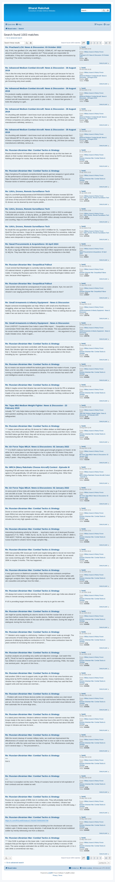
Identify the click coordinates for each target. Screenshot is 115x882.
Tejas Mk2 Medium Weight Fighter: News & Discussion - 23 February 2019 (93, 414)
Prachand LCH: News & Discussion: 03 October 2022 (94, 56)
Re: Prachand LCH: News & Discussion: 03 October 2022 (33, 47)
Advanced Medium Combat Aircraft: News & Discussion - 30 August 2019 (93, 76)
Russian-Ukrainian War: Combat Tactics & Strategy (92, 159)
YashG (83, 47)
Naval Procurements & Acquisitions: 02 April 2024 (93, 252)
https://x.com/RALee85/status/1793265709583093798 (26, 821)
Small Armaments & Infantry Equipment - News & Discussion (95, 311)
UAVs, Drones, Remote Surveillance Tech (96, 197)
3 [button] (94, 43)
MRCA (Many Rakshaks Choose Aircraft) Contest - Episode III (95, 476)
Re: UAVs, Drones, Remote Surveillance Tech (27, 191)
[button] (83, 43)
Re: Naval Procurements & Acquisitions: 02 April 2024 (31, 244)
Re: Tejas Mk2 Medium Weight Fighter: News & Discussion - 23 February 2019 (36, 406)
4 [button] (97, 43)
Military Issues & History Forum (93, 52)
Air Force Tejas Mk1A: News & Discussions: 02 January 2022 (94, 455)
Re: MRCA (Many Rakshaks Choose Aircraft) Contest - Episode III (37, 467)
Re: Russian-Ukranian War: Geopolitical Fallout (28, 264)
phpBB (50, 873)
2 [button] (91, 43)
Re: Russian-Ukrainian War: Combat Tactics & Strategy (32, 150)
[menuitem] (18, 24)
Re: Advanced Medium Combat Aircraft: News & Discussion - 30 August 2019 (40, 69)
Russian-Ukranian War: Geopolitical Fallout (93, 272)
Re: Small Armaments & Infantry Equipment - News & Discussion (37, 302)
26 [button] (106, 43)
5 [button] (100, 43)
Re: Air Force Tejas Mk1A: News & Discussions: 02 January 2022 (37, 446)
